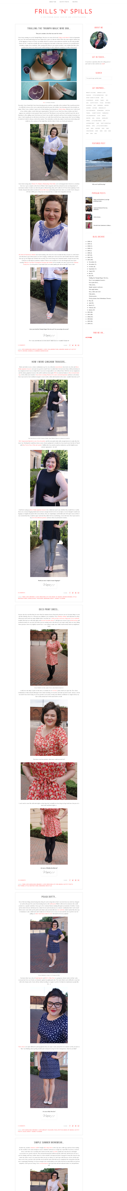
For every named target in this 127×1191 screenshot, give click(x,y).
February (91, 307)
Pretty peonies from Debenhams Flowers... (100, 298)
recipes (107, 105)
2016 (93, 118)
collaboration (52, 349)
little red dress (96, 120)
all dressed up (73, 620)
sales (25, 1131)
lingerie (61, 349)
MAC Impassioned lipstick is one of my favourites (32, 441)
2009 (91, 133)
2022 (88, 246)
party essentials (106, 123)
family (102, 100)
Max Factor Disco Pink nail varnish (32, 445)
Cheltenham (89, 131)
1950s (55, 373)
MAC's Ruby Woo (50, 978)
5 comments (21, 345)
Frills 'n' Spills (63, 12)
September (92, 269)
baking (88, 125)
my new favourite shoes (47, 620)
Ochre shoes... (97, 217)
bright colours (48, 1130)
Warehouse (44, 351)
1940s (107, 128)
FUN (50, 597)
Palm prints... (92, 294)
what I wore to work (57, 598)
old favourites (90, 110)
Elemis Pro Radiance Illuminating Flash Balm (43, 184)
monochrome (58, 367)
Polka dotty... (49, 896)
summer (37, 351)
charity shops (62, 109)
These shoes (21, 1046)
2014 (87, 102)
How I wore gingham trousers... (49, 361)
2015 (23, 349)
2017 (104, 120)
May (90, 300)
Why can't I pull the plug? (98, 184)
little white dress (101, 125)
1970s (93, 125)
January (91, 310)
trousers (40, 598)
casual (98, 118)
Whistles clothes (62, 616)
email (103, 63)
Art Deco (54, 690)
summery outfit (34, 1147)
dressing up (44, 597)
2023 (88, 243)
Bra (44, 102)
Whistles (49, 886)
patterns (21, 886)
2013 (107, 100)
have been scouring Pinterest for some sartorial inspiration (52, 374)
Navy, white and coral (94, 291)
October (91, 266)
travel (88, 113)
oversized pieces (44, 1163)
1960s (87, 128)
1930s (24, 884)
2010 (95, 133)
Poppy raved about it (64, 37)
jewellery (105, 118)
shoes (97, 100)
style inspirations (32, 886)
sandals (31, 351)
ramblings (105, 113)
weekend (47, 598)
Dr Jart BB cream (44, 190)
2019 (87, 133)
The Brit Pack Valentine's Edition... (102, 225)
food (101, 102)
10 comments (22, 880)
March (90, 305)
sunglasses (32, 598)
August (91, 271)
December (91, 262)
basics (34, 349)
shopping (89, 105)
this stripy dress (48, 1147)
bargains (28, 349)
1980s (101, 131)
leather (97, 128)
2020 (109, 131)
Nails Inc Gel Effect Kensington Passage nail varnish (38, 262)
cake (97, 123)
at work (55, 1151)
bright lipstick (39, 978)
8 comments (21, 592)
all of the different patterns (39, 517)
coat (98, 115)
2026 (88, 241)
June (90, 275)
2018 (105, 131)
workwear (100, 110)
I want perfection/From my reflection (100, 208)
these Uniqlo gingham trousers (38, 510)
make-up (68, 349)
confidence (89, 100)
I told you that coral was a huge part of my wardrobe (65, 618)
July (90, 273)
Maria (60, 597)
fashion (88, 95)
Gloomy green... (93, 296)
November (91, 264)
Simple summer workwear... (49, 1142)
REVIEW (25, 351)
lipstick (60, 1130)
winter (88, 118)
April (90, 303)
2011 (106, 95)
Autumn (94, 108)
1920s (96, 131)
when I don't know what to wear (43, 913)
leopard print (90, 123)
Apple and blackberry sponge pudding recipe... (101, 200)
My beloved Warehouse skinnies (27, 254)
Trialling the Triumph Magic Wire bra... (49, 28)
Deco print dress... (49, 609)
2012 (102, 97)
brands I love (42, 349)
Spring (88, 120)
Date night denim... (94, 289)
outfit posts (68, 884)
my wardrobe (61, 910)
